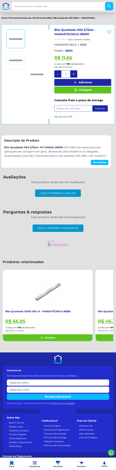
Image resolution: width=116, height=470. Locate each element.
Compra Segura (17, 434)
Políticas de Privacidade (57, 445)
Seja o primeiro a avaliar (58, 193)
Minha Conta (86, 429)
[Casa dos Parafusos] (6, 6)
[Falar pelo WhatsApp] (111, 452)
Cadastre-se (85, 425)
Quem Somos (16, 422)
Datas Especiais (17, 438)
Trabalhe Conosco (19, 430)
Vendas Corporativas (20, 442)
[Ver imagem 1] (16, 38)
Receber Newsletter (58, 396)
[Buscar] (109, 6)
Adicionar (82, 82)
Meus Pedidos (87, 433)
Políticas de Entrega (55, 437)
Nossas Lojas (16, 426)
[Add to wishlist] (109, 32)
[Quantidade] (65, 74)
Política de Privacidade (63, 403)
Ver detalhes (99, 162)
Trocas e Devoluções (55, 433)
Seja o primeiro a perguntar (58, 228)
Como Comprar (52, 425)
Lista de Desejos (88, 437)
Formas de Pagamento (57, 429)
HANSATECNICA (65, 44)
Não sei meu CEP (63, 116)
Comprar (83, 90)
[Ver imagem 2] (16, 60)
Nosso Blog (15, 446)
